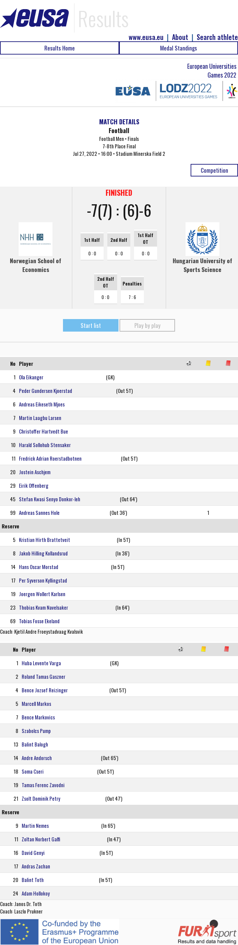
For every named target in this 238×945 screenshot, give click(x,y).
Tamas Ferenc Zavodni (43, 785)
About (180, 37)
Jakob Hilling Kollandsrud (43, 553)
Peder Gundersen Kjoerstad (45, 390)
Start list (91, 325)
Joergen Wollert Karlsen (42, 593)
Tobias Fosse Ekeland (39, 621)
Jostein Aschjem (34, 472)
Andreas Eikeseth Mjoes (42, 404)
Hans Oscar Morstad (38, 566)
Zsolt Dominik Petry (41, 798)
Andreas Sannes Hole (39, 512)
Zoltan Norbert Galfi (41, 839)
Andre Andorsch (37, 757)
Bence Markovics (38, 717)
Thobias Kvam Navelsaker (43, 607)
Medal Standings (178, 48)
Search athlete (217, 37)
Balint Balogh (35, 744)
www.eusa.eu (146, 37)
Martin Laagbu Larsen (40, 417)
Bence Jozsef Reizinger (45, 690)
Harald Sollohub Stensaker (45, 444)
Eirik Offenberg (33, 485)
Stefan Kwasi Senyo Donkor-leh (49, 499)
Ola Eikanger (31, 377)
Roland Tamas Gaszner (43, 676)
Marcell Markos (36, 703)
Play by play (147, 325)
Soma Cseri (33, 771)
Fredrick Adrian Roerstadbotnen (50, 458)
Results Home (59, 48)
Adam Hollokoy (36, 893)
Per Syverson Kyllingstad (43, 580)
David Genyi (33, 852)
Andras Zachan (36, 866)
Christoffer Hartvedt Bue (43, 431)
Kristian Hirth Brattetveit (44, 539)
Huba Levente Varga (41, 663)
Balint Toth (33, 879)
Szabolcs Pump (36, 730)
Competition (214, 170)
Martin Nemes (35, 825)
